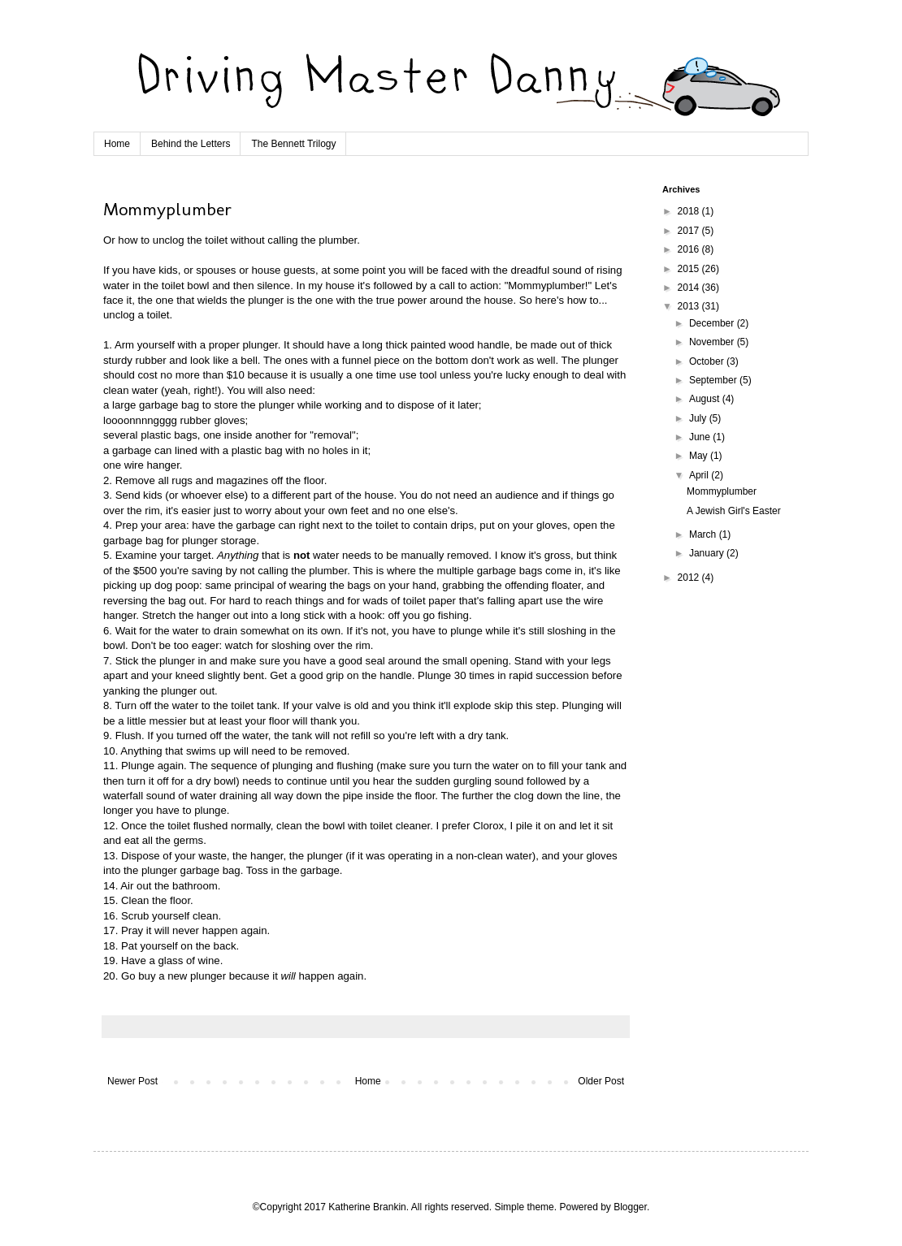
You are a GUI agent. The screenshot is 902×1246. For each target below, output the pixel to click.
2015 (690, 269)
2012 (690, 577)
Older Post (601, 1081)
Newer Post (132, 1081)
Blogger (630, 1207)
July (699, 418)
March (704, 534)
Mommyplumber (722, 491)
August (705, 399)
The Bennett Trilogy (293, 143)
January (707, 553)
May (699, 455)
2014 (690, 287)
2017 (690, 230)
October (707, 361)
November (713, 342)
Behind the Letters (190, 143)
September (714, 380)
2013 (690, 306)
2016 (690, 249)
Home (117, 143)
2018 (690, 211)
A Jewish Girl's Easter (734, 511)
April (700, 475)
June (701, 437)
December (713, 323)
